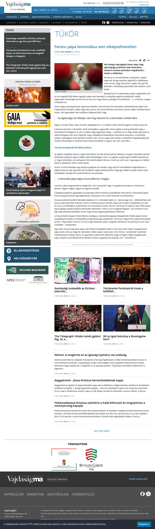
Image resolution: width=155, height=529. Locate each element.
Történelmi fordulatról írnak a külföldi (123, 290)
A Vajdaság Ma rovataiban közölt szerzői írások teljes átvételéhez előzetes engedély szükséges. (102, 244)
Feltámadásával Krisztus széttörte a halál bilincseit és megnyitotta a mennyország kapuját (99, 404)
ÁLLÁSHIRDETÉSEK (22, 250)
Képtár (144, 16)
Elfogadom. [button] (144, 524)
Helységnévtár (21, 258)
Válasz (133, 16)
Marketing (132, 22)
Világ (79, 16)
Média (33, 22)
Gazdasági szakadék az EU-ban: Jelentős (74, 290)
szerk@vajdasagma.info (18, 513)
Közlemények (71, 22)
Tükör (122, 16)
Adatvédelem (58, 494)
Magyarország (41, 16)
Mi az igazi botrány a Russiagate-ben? (124, 337)
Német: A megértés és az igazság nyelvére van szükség (90, 355)
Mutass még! (102, 431)
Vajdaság (11, 16)
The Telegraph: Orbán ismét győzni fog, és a (77, 337)
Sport (84, 22)
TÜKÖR (57, 52)
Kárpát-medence (63, 16)
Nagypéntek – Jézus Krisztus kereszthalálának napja (88, 380)
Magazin (43, 22)
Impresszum (118, 22)
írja (133, 99)
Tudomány (56, 22)
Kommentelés (83, 494)
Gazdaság (11, 22)
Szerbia (24, 16)
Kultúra (23, 22)
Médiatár (145, 22)
